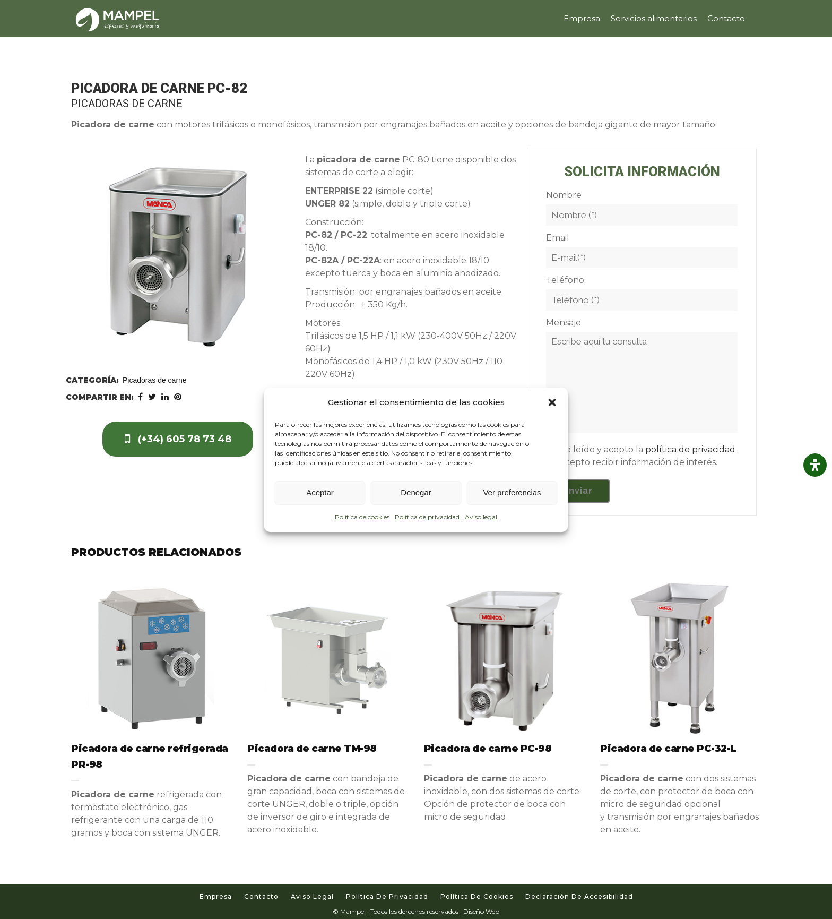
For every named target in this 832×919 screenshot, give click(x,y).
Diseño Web (481, 911)
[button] (552, 402)
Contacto (261, 896)
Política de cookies (362, 517)
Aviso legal (481, 517)
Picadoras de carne (155, 380)
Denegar (416, 492)
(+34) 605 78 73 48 (178, 439)
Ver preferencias (512, 492)
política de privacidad (690, 449)
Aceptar (320, 492)
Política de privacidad (427, 517)
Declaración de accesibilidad (579, 896)
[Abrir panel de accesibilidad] (815, 465)
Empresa (216, 896)
